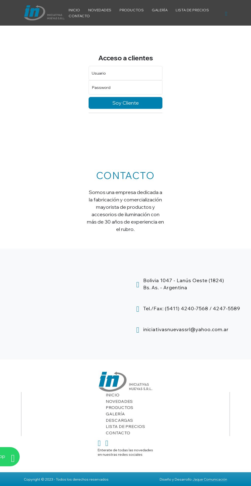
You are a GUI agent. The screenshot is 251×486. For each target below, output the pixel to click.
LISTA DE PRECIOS (192, 10)
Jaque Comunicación (209, 479)
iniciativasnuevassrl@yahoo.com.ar (186, 329)
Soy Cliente (125, 103)
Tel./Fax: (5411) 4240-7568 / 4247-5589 (191, 308)
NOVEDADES (99, 10)
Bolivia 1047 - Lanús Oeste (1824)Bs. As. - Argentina (183, 284)
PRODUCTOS (132, 10)
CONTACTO (79, 16)
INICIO (74, 10)
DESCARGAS (119, 420)
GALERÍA (160, 10)
